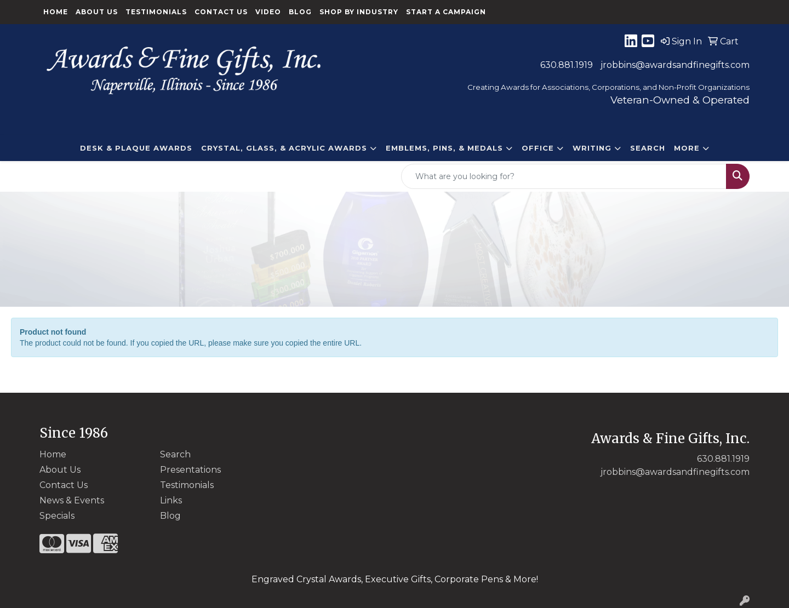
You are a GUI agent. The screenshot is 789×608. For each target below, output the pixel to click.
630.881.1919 (566, 65)
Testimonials (156, 12)
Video (268, 12)
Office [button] (538, 148)
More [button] (687, 148)
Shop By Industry (358, 12)
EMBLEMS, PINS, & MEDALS (444, 148)
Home (55, 12)
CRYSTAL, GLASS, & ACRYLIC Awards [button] (284, 148)
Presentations (190, 469)
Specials (57, 516)
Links (171, 500)
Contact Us (221, 12)
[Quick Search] (564, 176)
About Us (97, 12)
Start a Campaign (446, 12)
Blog (300, 12)
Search (647, 148)
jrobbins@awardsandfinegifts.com (675, 65)
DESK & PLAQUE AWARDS (136, 148)
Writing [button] (592, 148)
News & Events (71, 500)
